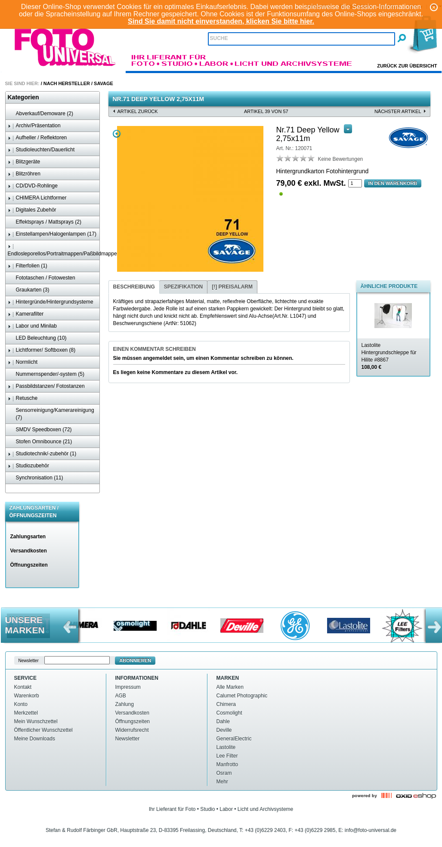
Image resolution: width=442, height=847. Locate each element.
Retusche (23, 398)
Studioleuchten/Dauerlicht (41, 150)
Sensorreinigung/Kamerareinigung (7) (51, 413)
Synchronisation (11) (35, 478)
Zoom (117, 134)
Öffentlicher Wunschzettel (43, 730)
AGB (120, 696)
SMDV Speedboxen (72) (40, 430)
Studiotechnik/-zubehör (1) (42, 454)
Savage (103, 83)
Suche (219, 38)
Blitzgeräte (24, 162)
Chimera (226, 704)
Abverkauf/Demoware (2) (40, 113)
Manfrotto (227, 764)
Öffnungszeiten (29, 565)
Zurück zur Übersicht (407, 65)
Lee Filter (227, 756)
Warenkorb (26, 696)
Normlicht (23, 362)
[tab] (134, 287)
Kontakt (23, 687)
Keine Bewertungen (340, 159)
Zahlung (124, 704)
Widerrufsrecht (132, 730)
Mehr (222, 782)
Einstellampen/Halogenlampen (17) (52, 234)
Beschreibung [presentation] (134, 287)
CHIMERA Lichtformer (37, 198)
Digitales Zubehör (32, 210)
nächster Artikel (397, 111)
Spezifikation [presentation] (183, 287)
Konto (21, 704)
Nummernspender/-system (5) (46, 374)
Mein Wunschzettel (36, 721)
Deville (224, 730)
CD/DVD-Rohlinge (33, 186)
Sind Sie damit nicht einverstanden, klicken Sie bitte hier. (221, 21)
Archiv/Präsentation (34, 126)
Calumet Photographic (242, 696)
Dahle (223, 721)
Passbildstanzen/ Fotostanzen (46, 386)
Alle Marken (230, 687)
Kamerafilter (26, 314)
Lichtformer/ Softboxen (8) (42, 350)
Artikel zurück (137, 111)
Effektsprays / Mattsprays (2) (45, 222)
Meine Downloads (34, 739)
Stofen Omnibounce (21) (40, 442)
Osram (224, 773)
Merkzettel (26, 713)
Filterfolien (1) (27, 266)
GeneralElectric (234, 739)
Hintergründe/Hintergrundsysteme (50, 302)
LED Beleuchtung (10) (37, 338)
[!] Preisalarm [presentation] (232, 287)
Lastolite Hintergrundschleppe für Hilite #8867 (389, 356)
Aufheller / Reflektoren (37, 138)
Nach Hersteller (66, 83)
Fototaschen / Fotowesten (41, 278)
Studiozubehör (28, 466)
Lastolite (226, 747)
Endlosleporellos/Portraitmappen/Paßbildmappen (53, 250)
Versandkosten (28, 551)
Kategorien (23, 97)
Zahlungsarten (28, 537)
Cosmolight (229, 713)
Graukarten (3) (28, 290)
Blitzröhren (24, 174)
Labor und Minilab (32, 326)
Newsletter (127, 739)
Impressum (128, 687)
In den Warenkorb (392, 183)
